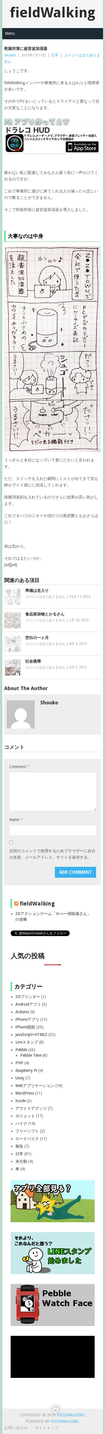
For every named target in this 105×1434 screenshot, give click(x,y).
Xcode (20, 1101)
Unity (19, 1078)
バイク (21, 1123)
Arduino (22, 1012)
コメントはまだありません (45, 597)
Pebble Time (30, 1055)
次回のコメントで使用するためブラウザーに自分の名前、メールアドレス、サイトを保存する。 (52, 854)
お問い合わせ (16, 1428)
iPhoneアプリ (27, 1019)
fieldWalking (52, 12)
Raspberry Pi (26, 1070)
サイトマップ (46, 1428)
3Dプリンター (27, 996)
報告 (19, 1146)
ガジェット (25, 1116)
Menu (10, 33)
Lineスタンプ (26, 1042)
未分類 (21, 1161)
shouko (10, 55)
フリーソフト (27, 1131)
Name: (16, 819)
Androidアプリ (28, 1004)
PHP (19, 1063)
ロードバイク (27, 1138)
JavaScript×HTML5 (31, 1034)
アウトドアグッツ (31, 1108)
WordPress (24, 1093)
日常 (55, 55)
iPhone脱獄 (25, 1027)
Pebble (21, 1049)
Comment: (19, 766)
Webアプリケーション (34, 1085)
